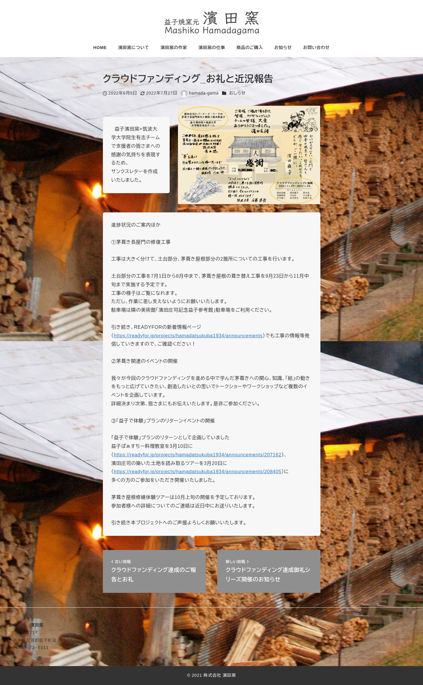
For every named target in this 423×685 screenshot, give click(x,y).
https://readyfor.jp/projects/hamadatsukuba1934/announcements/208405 (197, 471)
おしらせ (237, 93)
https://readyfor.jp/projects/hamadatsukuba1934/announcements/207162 (197, 454)
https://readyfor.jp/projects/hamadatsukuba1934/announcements (188, 335)
